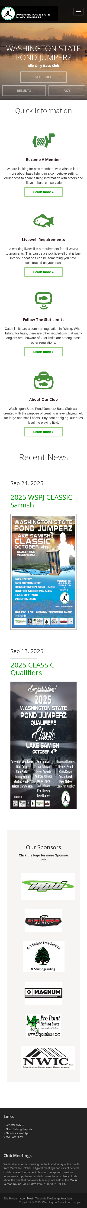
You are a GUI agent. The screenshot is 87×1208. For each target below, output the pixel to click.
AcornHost (27, 1198)
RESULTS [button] (24, 90)
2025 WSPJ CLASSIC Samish (41, 501)
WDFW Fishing (14, 1125)
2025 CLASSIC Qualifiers (32, 668)
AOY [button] (67, 90)
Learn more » (43, 192)
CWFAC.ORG (13, 1137)
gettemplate (64, 1198)
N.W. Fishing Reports (17, 1129)
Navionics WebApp (16, 1133)
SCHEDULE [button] (43, 77)
